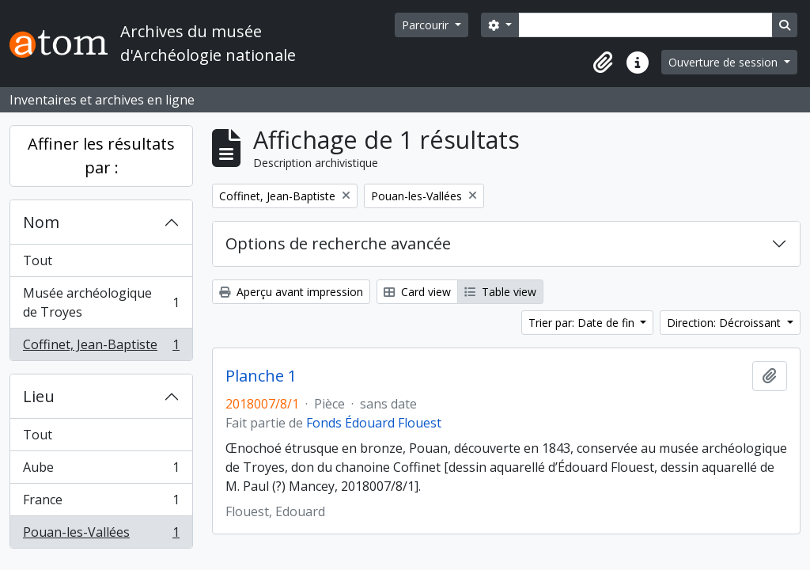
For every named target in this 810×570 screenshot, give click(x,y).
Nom (41, 222)
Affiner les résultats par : (101, 155)
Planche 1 (261, 376)
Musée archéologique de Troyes (101, 302)
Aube (101, 471)
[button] (602, 62)
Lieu (39, 396)
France (101, 503)
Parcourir (427, 24)
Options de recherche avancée (338, 243)
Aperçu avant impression (291, 291)
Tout (37, 260)
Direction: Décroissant (725, 322)
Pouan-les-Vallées (101, 535)
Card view (417, 291)
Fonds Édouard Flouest (373, 422)
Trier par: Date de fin (583, 322)
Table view (500, 291)
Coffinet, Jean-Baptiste (101, 347)
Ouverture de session (724, 62)
